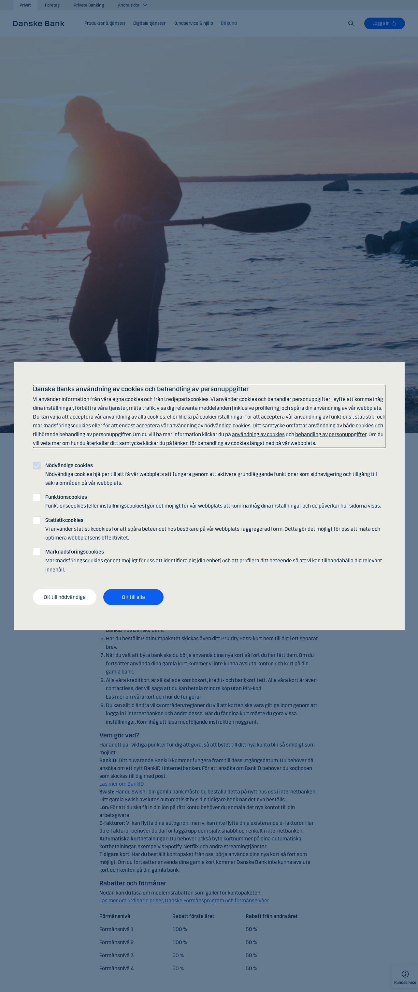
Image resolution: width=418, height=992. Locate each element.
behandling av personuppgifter (331, 434)
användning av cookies (258, 434)
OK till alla (133, 597)
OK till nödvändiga (65, 597)
